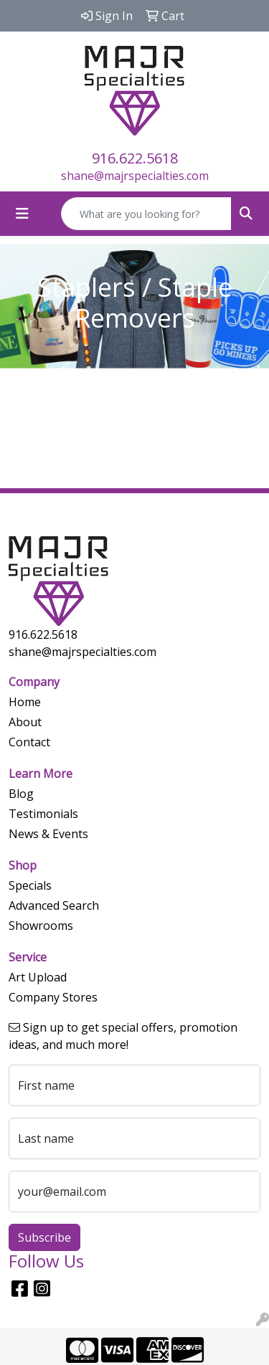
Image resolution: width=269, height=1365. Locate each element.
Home (25, 702)
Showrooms (41, 925)
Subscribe (44, 1237)
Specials (30, 885)
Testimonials (43, 814)
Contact (29, 742)
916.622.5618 (135, 158)
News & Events (48, 834)
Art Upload (38, 977)
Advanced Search (54, 905)
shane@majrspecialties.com (135, 176)
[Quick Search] (146, 213)
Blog (21, 794)
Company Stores (53, 997)
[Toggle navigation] (22, 214)
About (25, 722)
